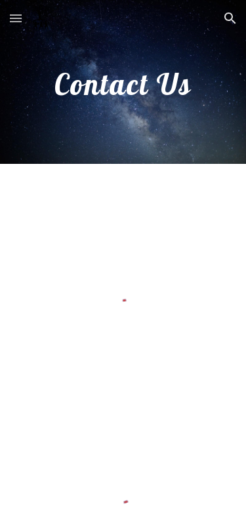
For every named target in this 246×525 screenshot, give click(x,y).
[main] (123, 81)
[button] (15, 18)
